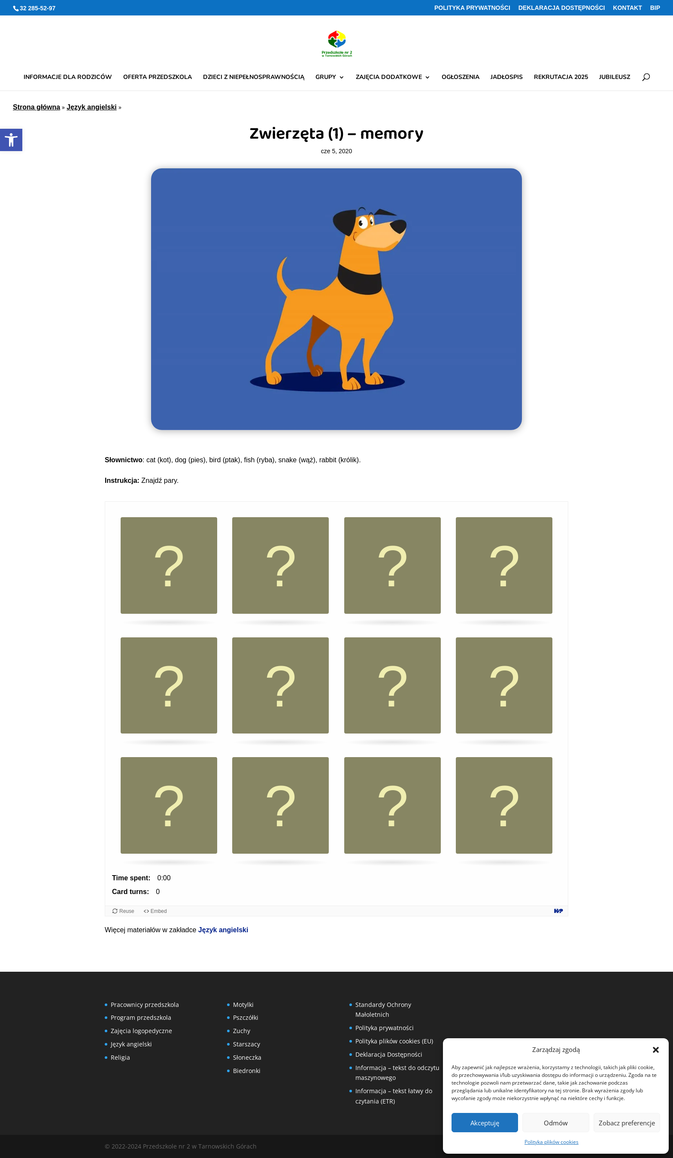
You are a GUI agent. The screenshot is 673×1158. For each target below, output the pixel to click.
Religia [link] (120, 1057)
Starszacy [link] (246, 1044)
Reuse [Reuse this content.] (126, 911)
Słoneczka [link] (247, 1057)
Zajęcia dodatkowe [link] (389, 77)
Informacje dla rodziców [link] (68, 77)
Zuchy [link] (241, 1031)
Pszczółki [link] (245, 1017)
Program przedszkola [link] (141, 1017)
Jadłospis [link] (507, 77)
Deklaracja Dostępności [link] (561, 8)
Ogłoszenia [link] (460, 77)
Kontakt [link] (627, 8)
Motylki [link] (243, 1004)
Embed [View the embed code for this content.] (159, 911)
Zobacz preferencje (627, 1123)
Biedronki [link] (247, 1071)
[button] (656, 1050)
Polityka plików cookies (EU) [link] (394, 1041)
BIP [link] (655, 8)
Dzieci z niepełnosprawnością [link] (253, 77)
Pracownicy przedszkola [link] (145, 1004)
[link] (11, 140)
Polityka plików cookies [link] (551, 1142)
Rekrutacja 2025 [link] (561, 77)
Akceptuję (484, 1123)
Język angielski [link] (92, 107)
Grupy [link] (325, 77)
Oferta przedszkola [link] (157, 77)
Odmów (556, 1123)
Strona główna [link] (36, 107)
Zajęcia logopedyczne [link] (141, 1031)
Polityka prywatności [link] (472, 8)
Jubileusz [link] (614, 77)
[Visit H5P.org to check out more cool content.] (558, 911)
